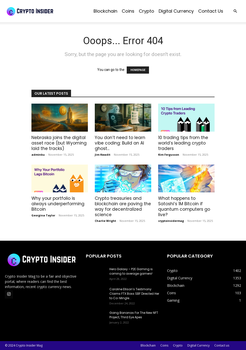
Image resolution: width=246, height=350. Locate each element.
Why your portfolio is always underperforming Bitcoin (57, 203)
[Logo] (42, 11)
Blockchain (105, 11)
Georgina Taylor (43, 215)
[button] (235, 11)
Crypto (146, 11)
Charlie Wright (105, 221)
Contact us (210, 11)
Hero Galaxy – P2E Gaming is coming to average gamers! (131, 271)
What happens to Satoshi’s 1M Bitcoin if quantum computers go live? (184, 206)
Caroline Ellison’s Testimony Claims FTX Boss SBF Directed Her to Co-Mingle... (134, 293)
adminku (38, 154)
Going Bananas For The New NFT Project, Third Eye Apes (133, 315)
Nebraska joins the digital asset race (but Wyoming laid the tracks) (59, 143)
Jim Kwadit (102, 154)
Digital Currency (176, 11)
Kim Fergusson (168, 154)
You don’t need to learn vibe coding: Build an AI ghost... (120, 143)
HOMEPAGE (137, 70)
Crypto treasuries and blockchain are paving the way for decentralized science (123, 206)
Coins (128, 11)
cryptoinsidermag (171, 221)
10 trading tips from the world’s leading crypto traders (183, 143)
